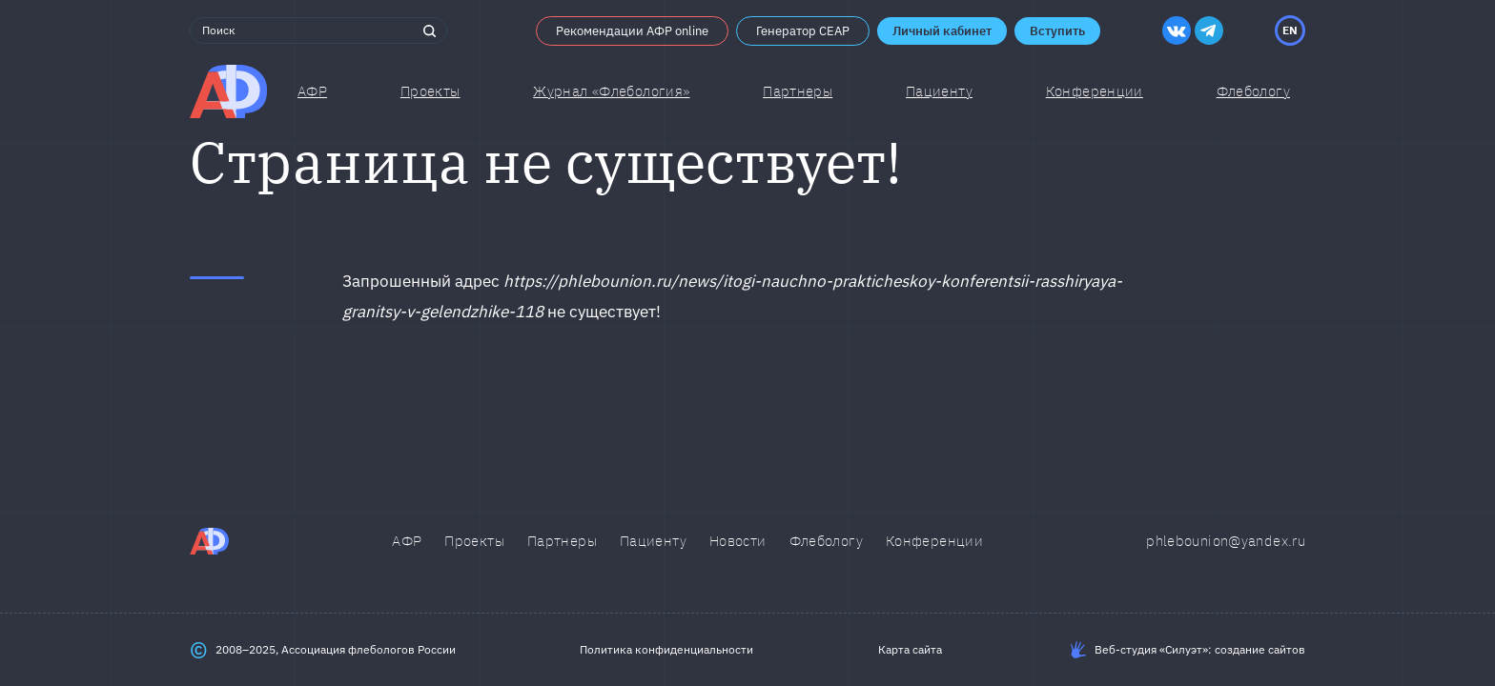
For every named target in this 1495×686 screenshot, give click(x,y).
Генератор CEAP (803, 31)
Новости (738, 541)
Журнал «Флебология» (611, 91)
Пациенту (939, 91)
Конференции (1094, 91)
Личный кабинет (942, 31)
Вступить (1057, 31)
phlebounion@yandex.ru (1225, 541)
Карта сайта (910, 649)
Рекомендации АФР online (632, 31)
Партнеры (797, 91)
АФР (312, 91)
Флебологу (826, 541)
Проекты (430, 91)
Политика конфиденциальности (666, 649)
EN (1290, 30)
